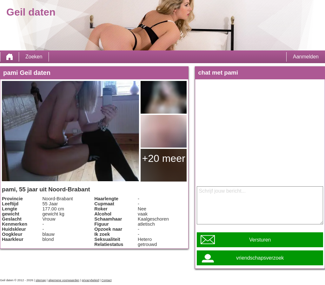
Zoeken (33, 56)
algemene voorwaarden (63, 280)
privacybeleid (90, 280)
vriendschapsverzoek (260, 258)
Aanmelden (306, 56)
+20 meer (163, 158)
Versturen (260, 239)
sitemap (41, 280)
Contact (106, 280)
